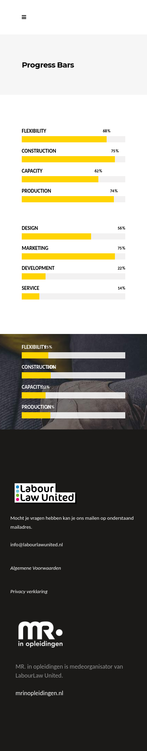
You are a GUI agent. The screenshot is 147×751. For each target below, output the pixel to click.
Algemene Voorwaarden (35, 568)
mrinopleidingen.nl (39, 693)
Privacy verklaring (29, 591)
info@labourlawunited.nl (36, 544)
